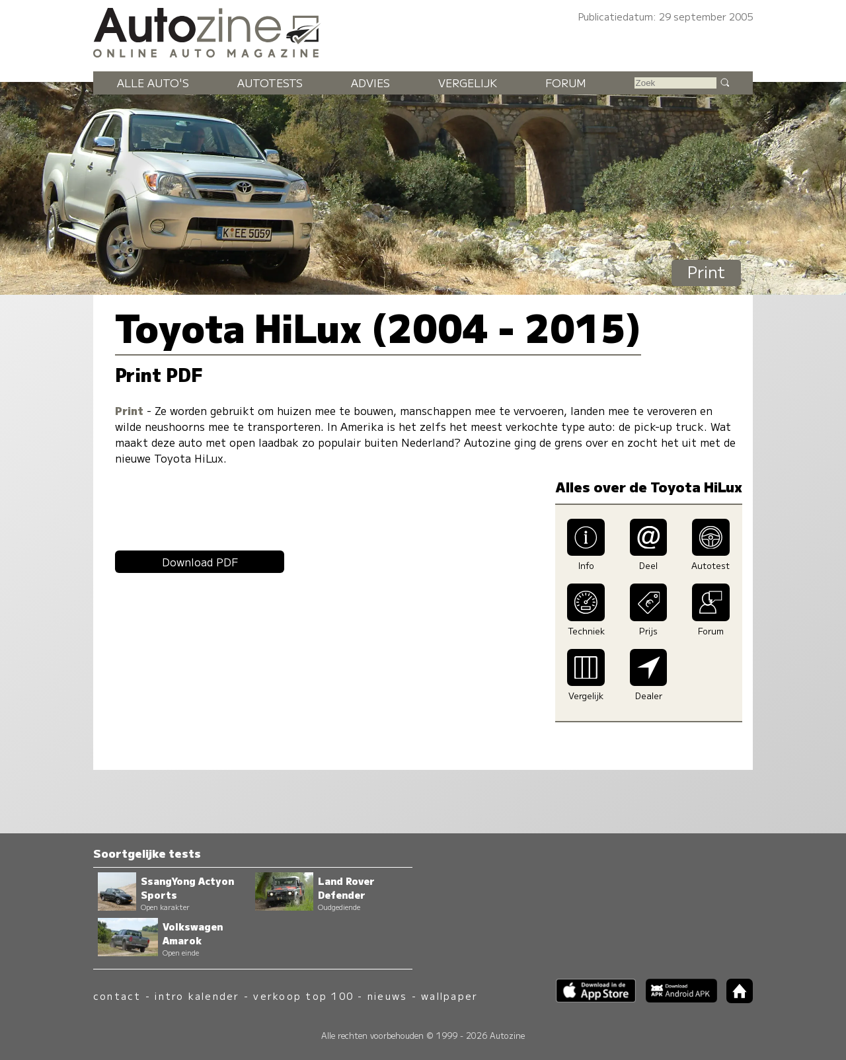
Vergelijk (467, 83)
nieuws (387, 996)
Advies (370, 83)
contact (117, 996)
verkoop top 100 (303, 996)
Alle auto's (153, 83)
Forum (565, 83)
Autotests (270, 83)
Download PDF (200, 562)
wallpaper (449, 996)
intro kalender (197, 996)
